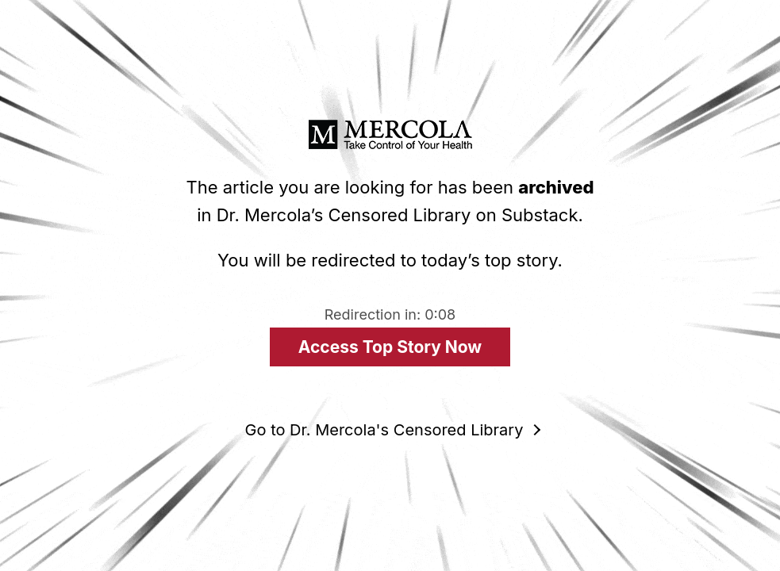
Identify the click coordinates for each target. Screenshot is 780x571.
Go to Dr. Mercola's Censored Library (384, 429)
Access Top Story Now (390, 347)
